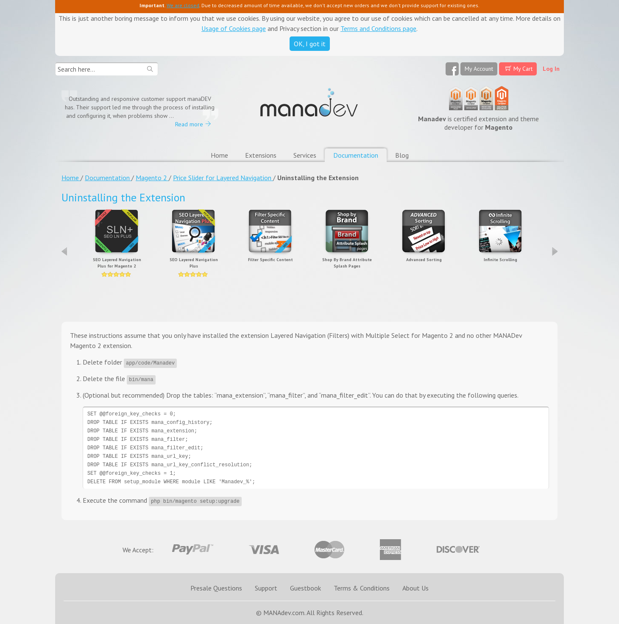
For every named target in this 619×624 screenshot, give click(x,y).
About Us (415, 588)
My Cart (523, 68)
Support (266, 588)
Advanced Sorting (424, 259)
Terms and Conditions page (378, 28)
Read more (189, 124)
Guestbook (305, 588)
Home (219, 155)
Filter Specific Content (270, 259)
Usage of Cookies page (233, 28)
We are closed (183, 5)
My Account (479, 68)
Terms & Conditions (362, 588)
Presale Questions (216, 588)
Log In (551, 68)
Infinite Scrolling (500, 259)
